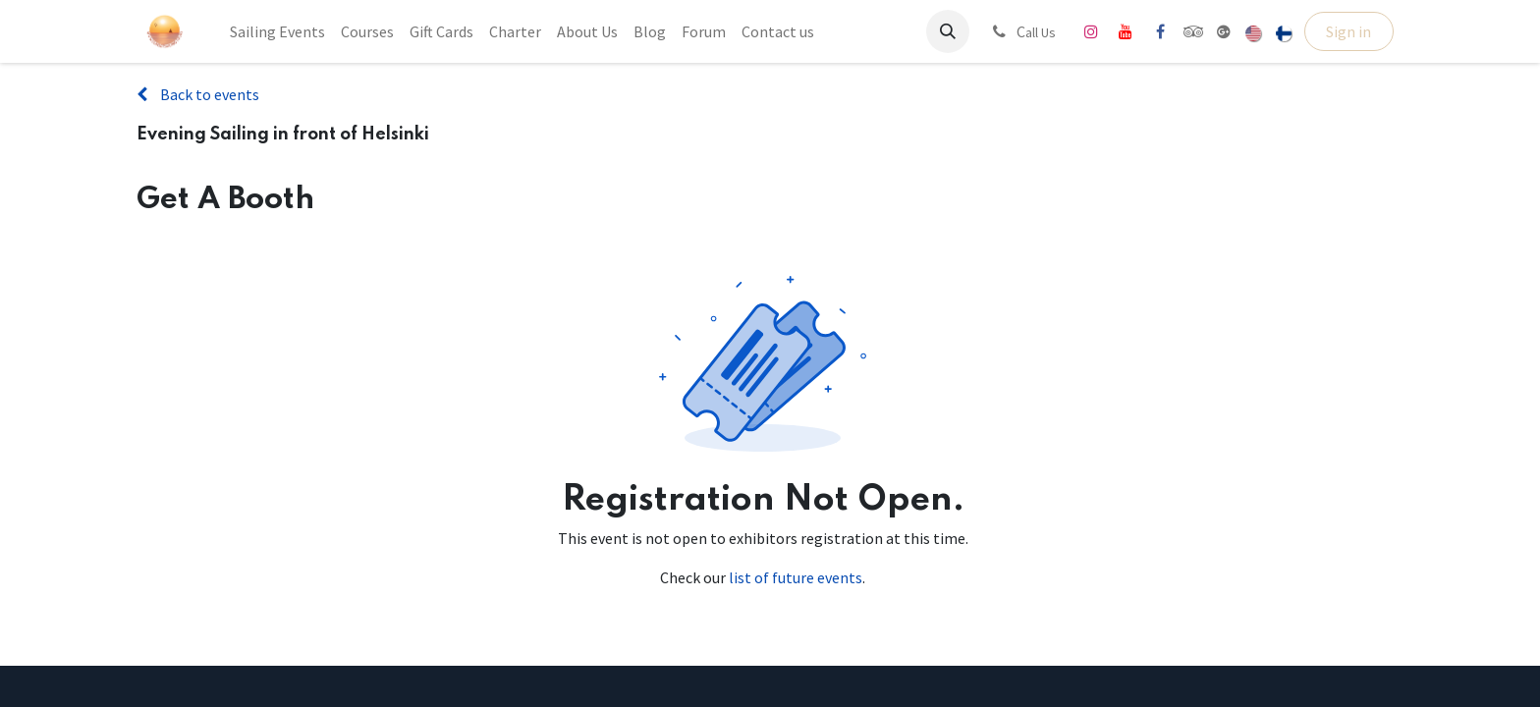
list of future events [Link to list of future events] (795, 577)
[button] (947, 31)
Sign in (1348, 31)
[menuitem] (277, 31)
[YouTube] (1125, 31)
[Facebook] (1160, 31)
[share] (1224, 31)
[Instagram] (1091, 31)
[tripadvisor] (1194, 31)
